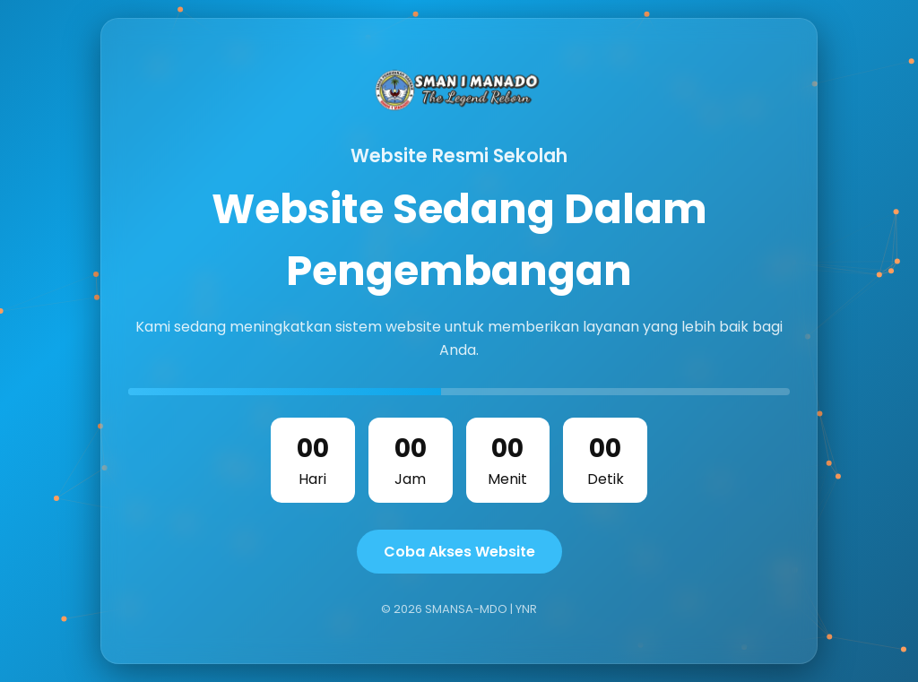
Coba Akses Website (459, 551)
